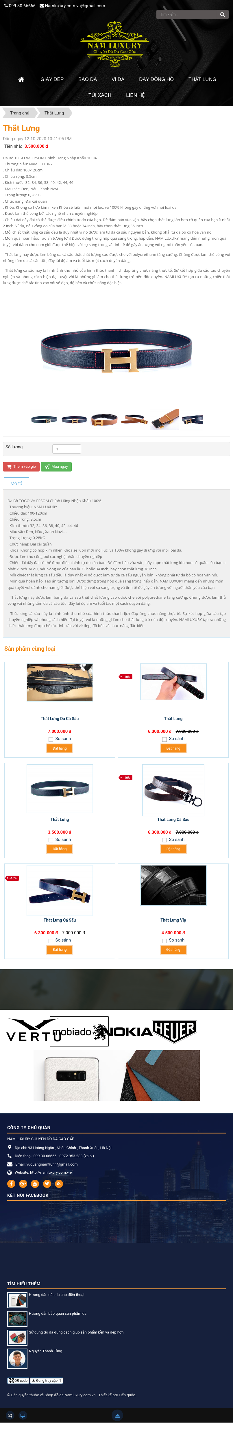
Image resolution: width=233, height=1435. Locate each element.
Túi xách (99, 95)
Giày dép (52, 79)
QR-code (18, 1381)
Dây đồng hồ (156, 79)
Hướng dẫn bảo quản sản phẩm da (57, 1313)
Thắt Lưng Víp (173, 920)
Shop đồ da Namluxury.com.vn (70, 1395)
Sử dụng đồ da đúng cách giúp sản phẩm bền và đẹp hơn (76, 1332)
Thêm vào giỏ (21, 466)
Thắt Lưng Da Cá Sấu (60, 718)
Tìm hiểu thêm (23, 1283)
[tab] (16, 483)
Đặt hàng (60, 748)
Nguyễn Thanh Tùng (45, 1351)
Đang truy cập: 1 (46, 1381)
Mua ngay (56, 466)
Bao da (87, 79)
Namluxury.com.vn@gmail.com (75, 5)
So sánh (62, 738)
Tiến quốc (127, 1395)
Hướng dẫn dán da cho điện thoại (56, 1294)
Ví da (118, 79)
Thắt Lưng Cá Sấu (173, 819)
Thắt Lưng (202, 79)
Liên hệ (135, 95)
